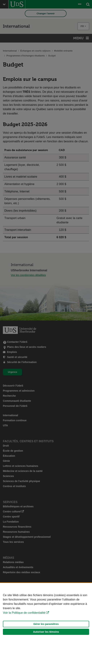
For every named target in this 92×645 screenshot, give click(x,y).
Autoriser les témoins (46, 631)
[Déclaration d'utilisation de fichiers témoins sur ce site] (46, 614)
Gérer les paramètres (46, 624)
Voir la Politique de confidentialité (24, 612)
